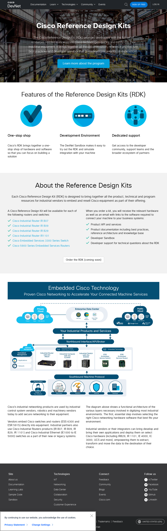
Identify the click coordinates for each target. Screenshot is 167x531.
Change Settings (41, 524)
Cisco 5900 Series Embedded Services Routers (41, 245)
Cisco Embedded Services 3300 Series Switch (40, 240)
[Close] (91, 515)
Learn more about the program (83, 63)
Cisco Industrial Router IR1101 (31, 236)
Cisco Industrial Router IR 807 (30, 221)
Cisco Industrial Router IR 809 (30, 226)
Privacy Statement (15, 524)
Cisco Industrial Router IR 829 (30, 231)
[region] (48, 521)
